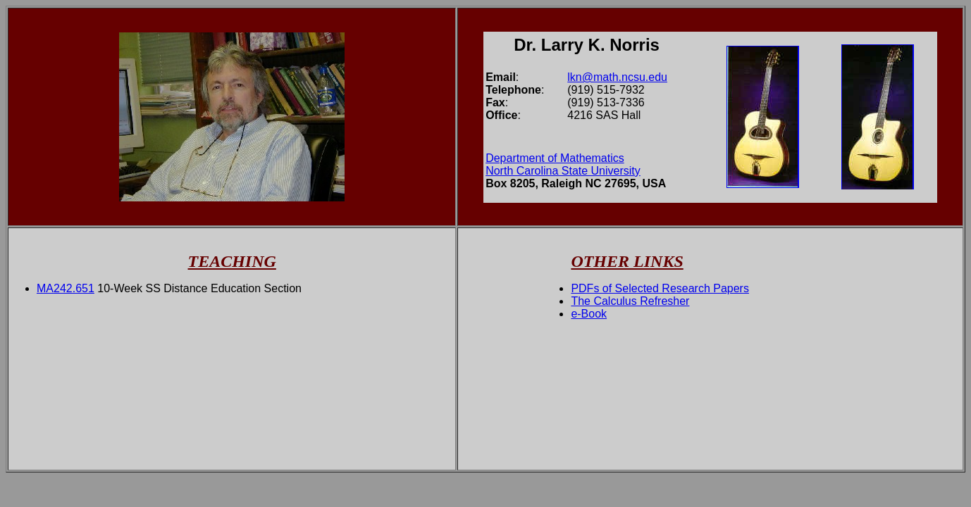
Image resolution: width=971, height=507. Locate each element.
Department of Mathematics (555, 158)
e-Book (589, 314)
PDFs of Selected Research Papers (660, 288)
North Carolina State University (563, 171)
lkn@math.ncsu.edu (617, 77)
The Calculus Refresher (630, 301)
